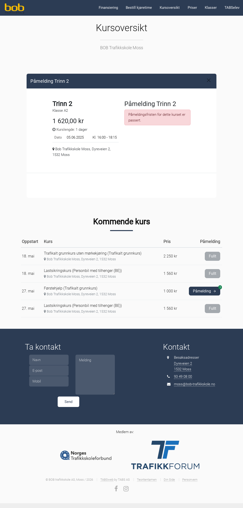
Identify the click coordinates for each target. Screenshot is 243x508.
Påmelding (206, 290)
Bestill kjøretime (139, 7)
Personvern (189, 479)
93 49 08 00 (183, 376)
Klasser (211, 7)
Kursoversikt (170, 7)
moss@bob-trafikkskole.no (194, 384)
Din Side (169, 479)
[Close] (208, 80)
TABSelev (231, 7)
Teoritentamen (147, 479)
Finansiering (108, 7)
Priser (192, 7)
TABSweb (106, 479)
